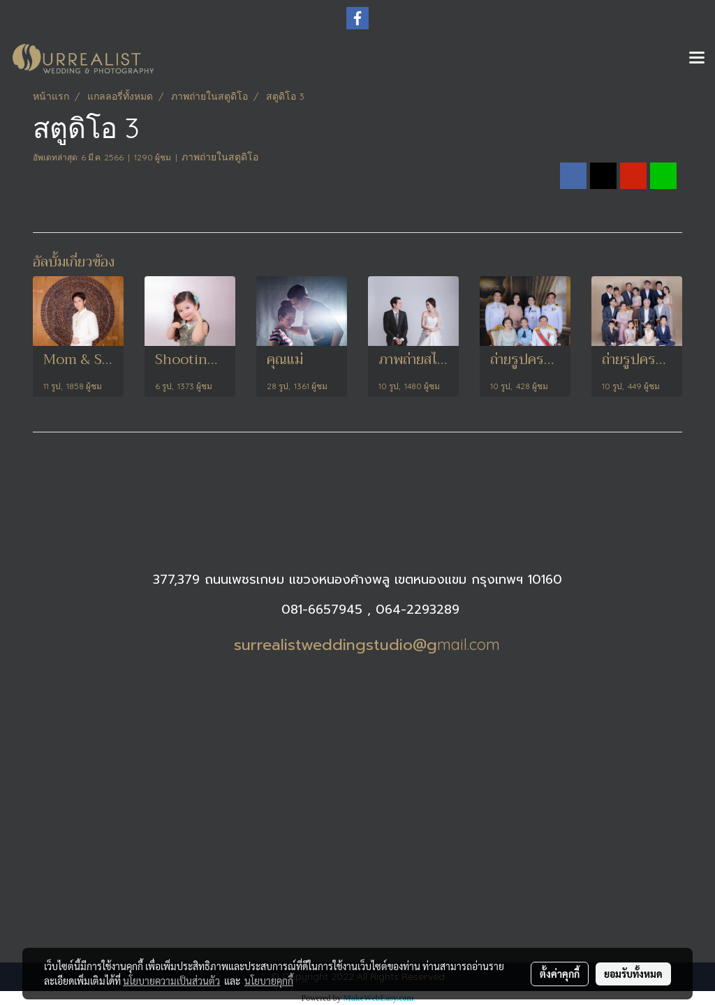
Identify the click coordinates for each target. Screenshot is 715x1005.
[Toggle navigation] (696, 58)
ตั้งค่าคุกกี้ (560, 973)
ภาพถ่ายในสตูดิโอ (220, 157)
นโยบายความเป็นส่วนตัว (171, 980)
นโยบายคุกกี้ (268, 980)
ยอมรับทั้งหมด (633, 973)
